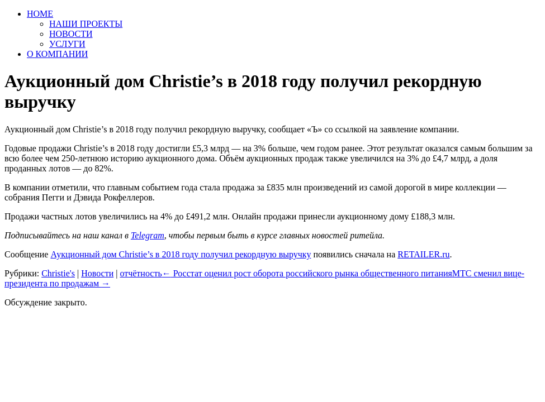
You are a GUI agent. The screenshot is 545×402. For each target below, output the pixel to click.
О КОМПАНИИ (57, 54)
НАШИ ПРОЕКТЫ (85, 23)
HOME (40, 13)
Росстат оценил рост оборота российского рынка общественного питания (307, 273)
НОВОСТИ (71, 34)
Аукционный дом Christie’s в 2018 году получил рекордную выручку (180, 254)
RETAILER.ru (423, 254)
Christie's (58, 273)
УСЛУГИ (67, 44)
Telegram (147, 235)
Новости (97, 273)
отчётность (141, 273)
